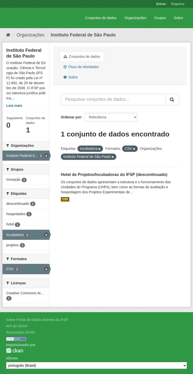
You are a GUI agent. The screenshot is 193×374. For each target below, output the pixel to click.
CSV (65, 199)
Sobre (178, 18)
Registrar (177, 4)
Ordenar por (71, 117)
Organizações (135, 18)
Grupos (160, 18)
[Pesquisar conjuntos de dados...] (113, 99)
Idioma (11, 358)
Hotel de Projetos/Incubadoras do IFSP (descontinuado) (114, 174)
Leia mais (14, 106)
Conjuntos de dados (101, 18)
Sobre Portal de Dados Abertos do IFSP (37, 320)
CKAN (14, 350)
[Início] (8, 34)
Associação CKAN (20, 332)
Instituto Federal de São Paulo (83, 34)
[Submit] (172, 99)
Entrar (161, 4)
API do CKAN (16, 326)
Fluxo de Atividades (81, 67)
